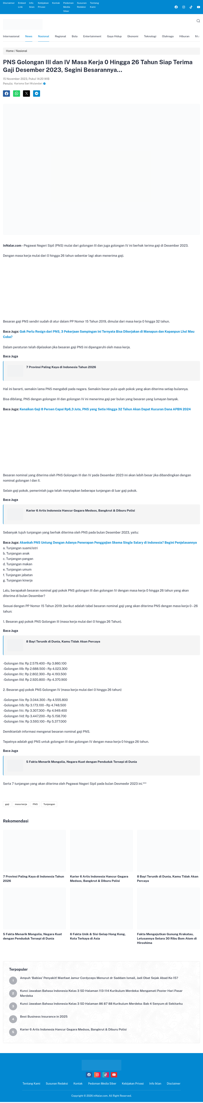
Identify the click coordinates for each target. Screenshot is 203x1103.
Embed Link (22, 5)
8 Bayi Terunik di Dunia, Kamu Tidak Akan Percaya (63, 642)
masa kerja (21, 805)
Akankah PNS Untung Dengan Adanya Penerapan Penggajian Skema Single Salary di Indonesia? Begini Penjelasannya (108, 543)
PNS (35, 805)
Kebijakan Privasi (43, 5)
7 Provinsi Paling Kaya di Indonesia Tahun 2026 (61, 368)
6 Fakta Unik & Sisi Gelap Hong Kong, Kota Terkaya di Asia (98, 937)
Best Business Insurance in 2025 (44, 1018)
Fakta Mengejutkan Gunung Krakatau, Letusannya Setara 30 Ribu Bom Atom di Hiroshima (167, 939)
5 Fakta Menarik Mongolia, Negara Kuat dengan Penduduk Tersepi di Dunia (82, 762)
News (29, 36)
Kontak (56, 3)
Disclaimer (9, 3)
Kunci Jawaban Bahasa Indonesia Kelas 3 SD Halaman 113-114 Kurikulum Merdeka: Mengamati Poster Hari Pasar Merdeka (102, 994)
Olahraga (172, 36)
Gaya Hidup (117, 36)
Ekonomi (136, 36)
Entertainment (94, 36)
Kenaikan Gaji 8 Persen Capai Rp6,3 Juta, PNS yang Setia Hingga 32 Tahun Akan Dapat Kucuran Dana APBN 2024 (105, 410)
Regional (61, 36)
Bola (76, 36)
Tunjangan (49, 805)
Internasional (11, 36)
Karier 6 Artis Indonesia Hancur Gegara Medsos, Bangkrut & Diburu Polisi (81, 511)
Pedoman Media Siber (68, 7)
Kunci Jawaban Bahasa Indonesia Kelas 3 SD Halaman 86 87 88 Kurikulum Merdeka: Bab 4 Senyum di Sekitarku (102, 1005)
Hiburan (189, 36)
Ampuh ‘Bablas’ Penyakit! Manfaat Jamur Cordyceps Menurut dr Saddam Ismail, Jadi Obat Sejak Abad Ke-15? (100, 979)
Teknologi (153, 36)
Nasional (44, 36)
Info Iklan (31, 5)
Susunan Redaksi (82, 5)
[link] (175, 7)
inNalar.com (100, 1096)
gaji (7, 805)
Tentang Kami (94, 5)
